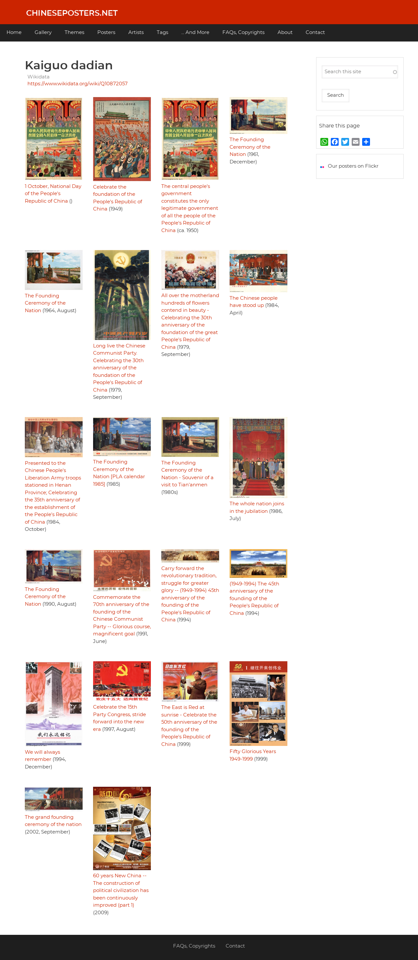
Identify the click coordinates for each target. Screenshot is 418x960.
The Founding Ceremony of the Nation (250, 147)
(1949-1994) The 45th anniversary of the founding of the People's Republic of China (254, 598)
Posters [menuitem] (106, 32)
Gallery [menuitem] (43, 32)
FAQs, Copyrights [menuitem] (243, 32)
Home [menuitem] (14, 32)
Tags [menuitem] (162, 32)
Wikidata (38, 77)
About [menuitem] (285, 32)
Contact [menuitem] (315, 32)
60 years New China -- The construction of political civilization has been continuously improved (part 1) (121, 890)
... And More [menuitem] (195, 32)
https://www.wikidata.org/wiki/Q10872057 (77, 83)
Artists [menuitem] (136, 32)
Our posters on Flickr (353, 166)
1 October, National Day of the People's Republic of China (53, 194)
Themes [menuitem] (74, 32)
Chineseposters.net (72, 13)
